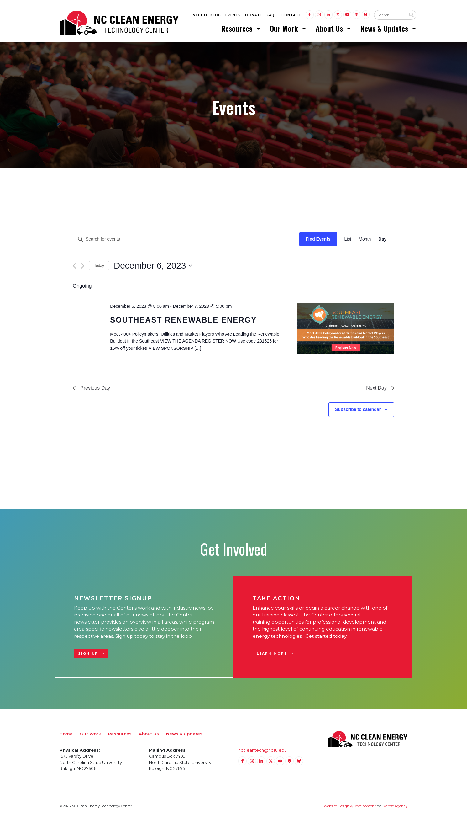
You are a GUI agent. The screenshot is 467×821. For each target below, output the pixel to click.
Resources (237, 29)
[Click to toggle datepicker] (153, 268)
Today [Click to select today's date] (99, 268)
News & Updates (385, 29)
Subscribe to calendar (358, 412)
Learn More (272, 656)
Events (233, 16)
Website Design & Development (350, 809)
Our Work (285, 29)
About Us (330, 29)
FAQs (272, 16)
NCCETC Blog (207, 16)
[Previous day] (74, 269)
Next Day (380, 390)
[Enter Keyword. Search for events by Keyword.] (186, 242)
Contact (291, 16)
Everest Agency (394, 809)
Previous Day (91, 390)
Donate (253, 16)
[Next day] (82, 269)
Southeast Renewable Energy (183, 322)
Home (66, 736)
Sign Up (88, 656)
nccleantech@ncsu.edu (262, 752)
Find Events (318, 241)
